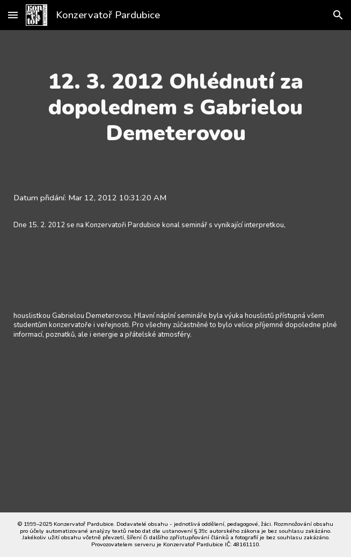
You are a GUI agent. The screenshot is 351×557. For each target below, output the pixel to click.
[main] (175, 107)
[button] (13, 15)
